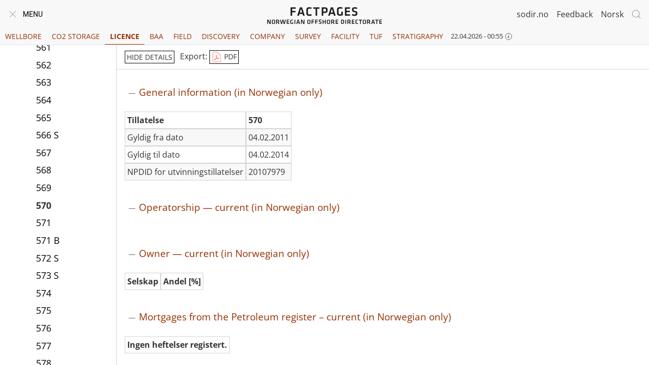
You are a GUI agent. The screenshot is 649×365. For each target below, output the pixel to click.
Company (267, 36)
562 (43, 65)
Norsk (612, 14)
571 (43, 222)
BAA (156, 36)
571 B (48, 240)
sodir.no (533, 14)
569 (43, 187)
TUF (376, 36)
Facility (345, 36)
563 (43, 82)
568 (43, 170)
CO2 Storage (76, 36)
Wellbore (23, 36)
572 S (47, 258)
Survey (308, 36)
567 (43, 153)
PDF (224, 57)
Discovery (221, 36)
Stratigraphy (417, 36)
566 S (47, 135)
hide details (149, 57)
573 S (47, 275)
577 (43, 346)
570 (43, 205)
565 (43, 118)
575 (43, 310)
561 (43, 47)
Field (182, 36)
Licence (124, 36)
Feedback (575, 14)
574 (43, 293)
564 (43, 100)
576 (43, 328)
